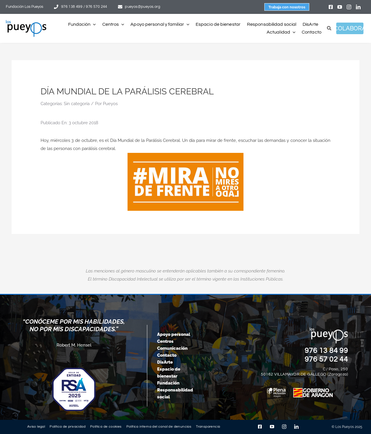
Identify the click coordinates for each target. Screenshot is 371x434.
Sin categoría (77, 103)
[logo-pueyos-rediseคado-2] (26, 22)
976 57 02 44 (326, 359)
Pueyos (110, 103)
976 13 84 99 (326, 350)
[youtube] (339, 7)
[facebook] (331, 7)
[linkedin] (358, 7)
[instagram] (349, 7)
